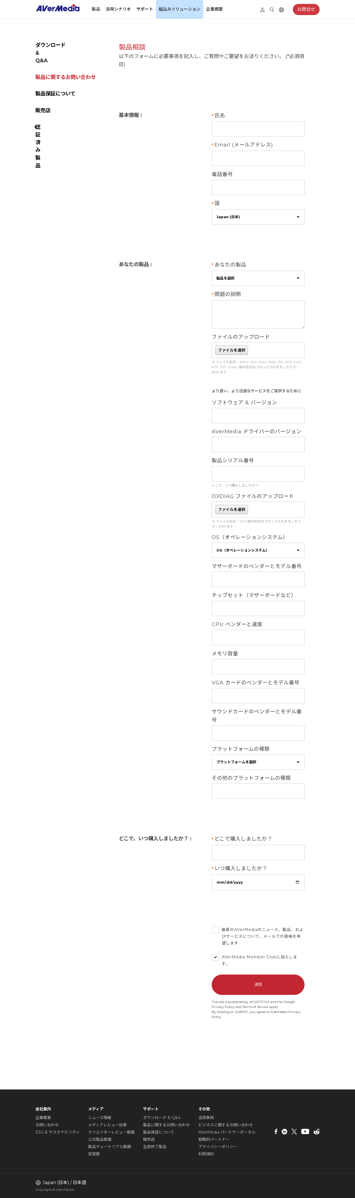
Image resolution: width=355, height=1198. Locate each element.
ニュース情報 (99, 1117)
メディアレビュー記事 (107, 1124)
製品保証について (55, 78)
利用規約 (206, 1153)
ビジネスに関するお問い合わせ (225, 1124)
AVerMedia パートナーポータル (226, 1132)
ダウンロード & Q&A (59, 45)
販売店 (42, 95)
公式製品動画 (100, 1139)
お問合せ (306, 9)
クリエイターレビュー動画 (111, 1132)
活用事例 (206, 1117)
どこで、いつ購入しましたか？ (242, 498)
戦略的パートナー (214, 1139)
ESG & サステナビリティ (57, 1132)
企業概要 (214, 9)
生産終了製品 (154, 1146)
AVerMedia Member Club (256, 986)
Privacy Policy (230, 1036)
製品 (96, 9)
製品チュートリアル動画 (109, 1146)
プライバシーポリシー (217, 1146)
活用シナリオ (118, 9)
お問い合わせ (47, 1124)
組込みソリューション (180, 9)
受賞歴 (94, 1153)
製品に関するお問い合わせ (65, 62)
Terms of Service (263, 1036)
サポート (144, 9)
